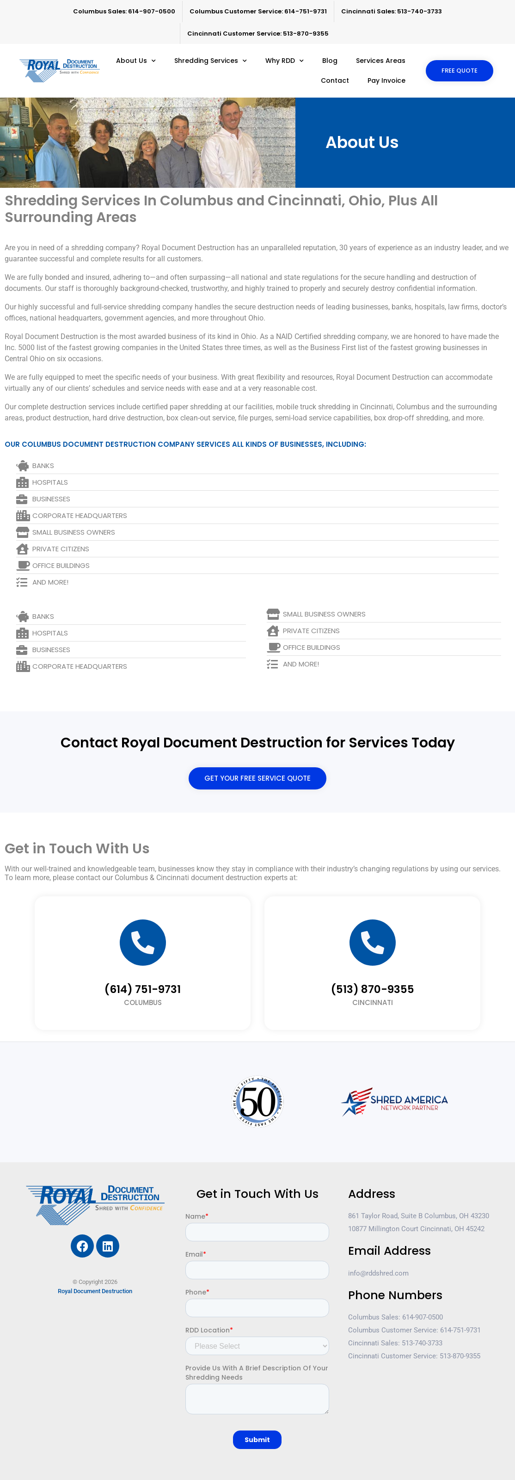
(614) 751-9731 (142, 989)
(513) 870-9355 (372, 989)
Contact (335, 80)
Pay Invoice (386, 80)
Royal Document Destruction (95, 1291)
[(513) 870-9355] (372, 942)
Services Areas (380, 60)
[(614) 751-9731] (143, 942)
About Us (136, 61)
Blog (329, 60)
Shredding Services (210, 61)
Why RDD (284, 61)
